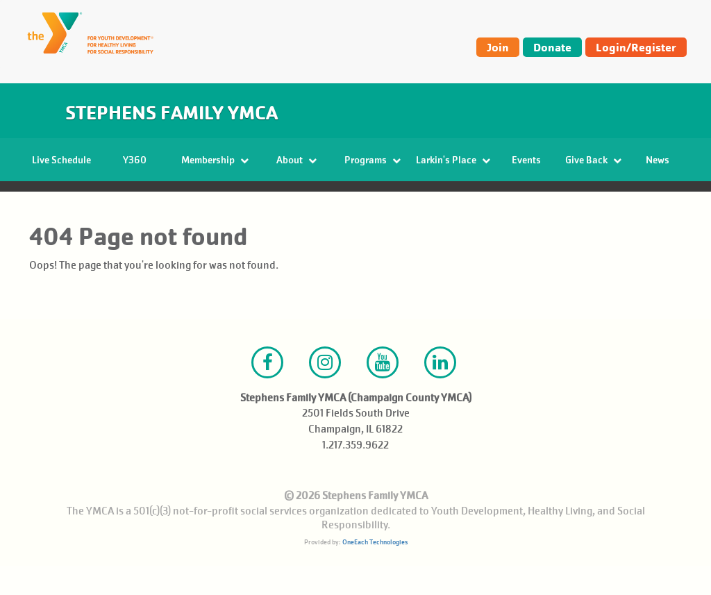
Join (498, 47)
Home (44, 202)
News (657, 159)
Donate (552, 47)
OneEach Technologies (375, 571)
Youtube (383, 392)
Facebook (267, 392)
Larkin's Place (453, 159)
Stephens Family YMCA (171, 113)
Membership (215, 159)
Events (526, 159)
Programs (372, 159)
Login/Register (636, 47)
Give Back (593, 159)
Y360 (135, 159)
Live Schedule (61, 159)
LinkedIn (440, 392)
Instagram (325, 392)
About (296, 159)
